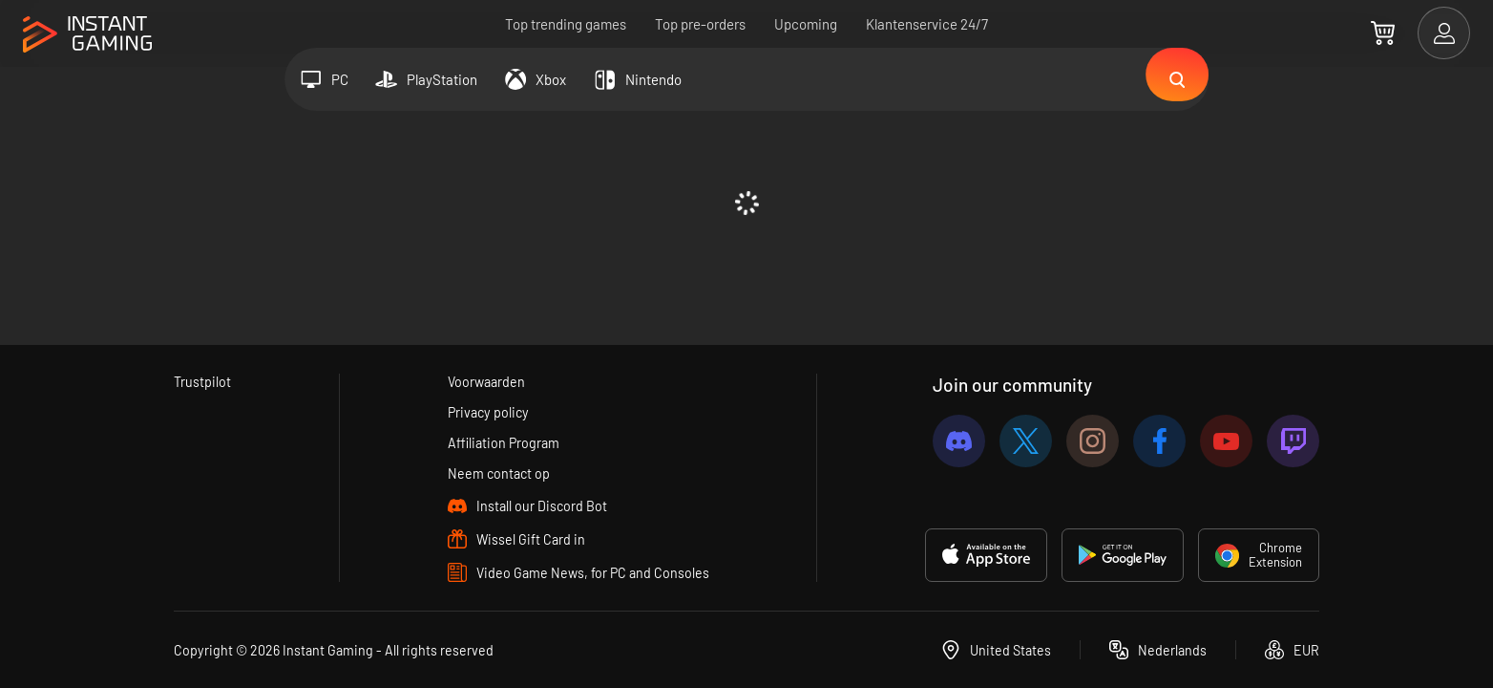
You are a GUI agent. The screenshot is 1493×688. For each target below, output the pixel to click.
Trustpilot (203, 378)
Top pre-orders (700, 23)
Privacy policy (488, 410)
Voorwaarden (486, 378)
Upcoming (805, 23)
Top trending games (565, 23)
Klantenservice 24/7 (927, 23)
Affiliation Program (503, 441)
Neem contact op (498, 473)
